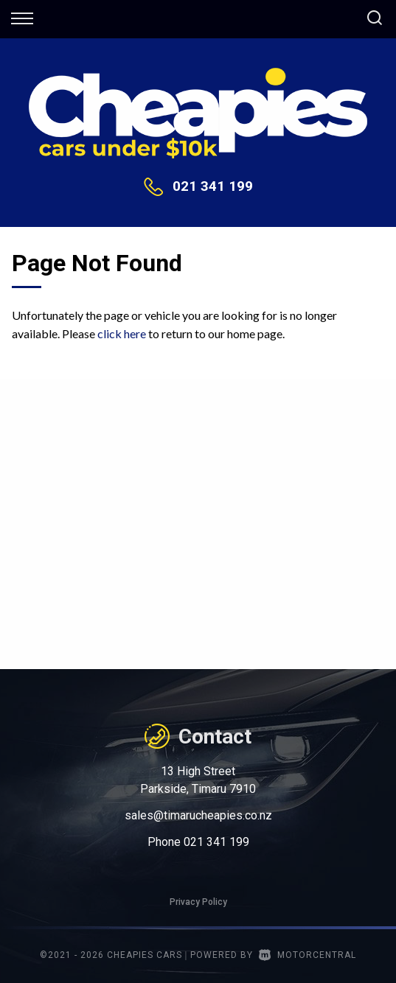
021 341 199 (213, 186)
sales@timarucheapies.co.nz (198, 815)
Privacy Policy (198, 902)
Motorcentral (307, 955)
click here (121, 333)
